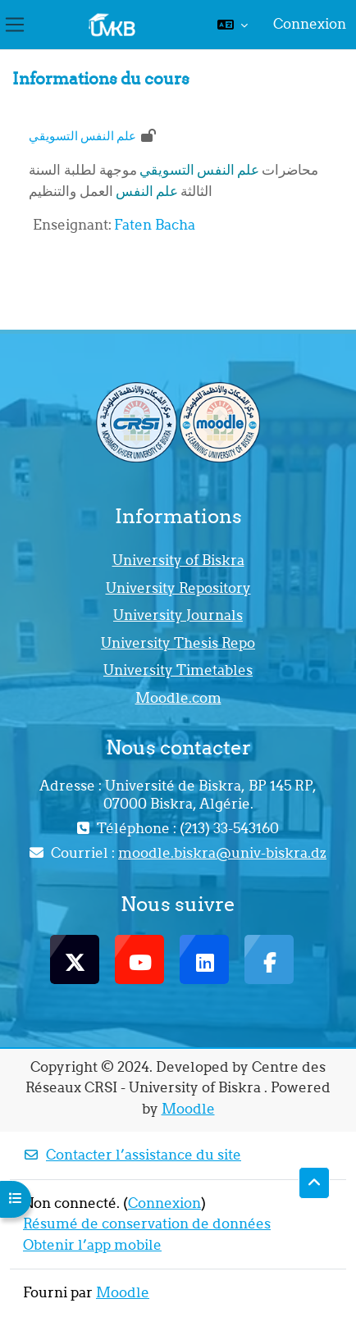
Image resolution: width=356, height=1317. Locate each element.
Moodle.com (178, 698)
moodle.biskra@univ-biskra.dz (222, 853)
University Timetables (178, 670)
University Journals (178, 615)
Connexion (309, 24)
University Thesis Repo (178, 643)
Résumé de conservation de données (147, 1223)
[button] (233, 24)
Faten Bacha (154, 225)
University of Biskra (178, 560)
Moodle (188, 1109)
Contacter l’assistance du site (132, 1155)
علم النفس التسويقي (82, 136)
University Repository (178, 588)
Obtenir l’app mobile (92, 1245)
